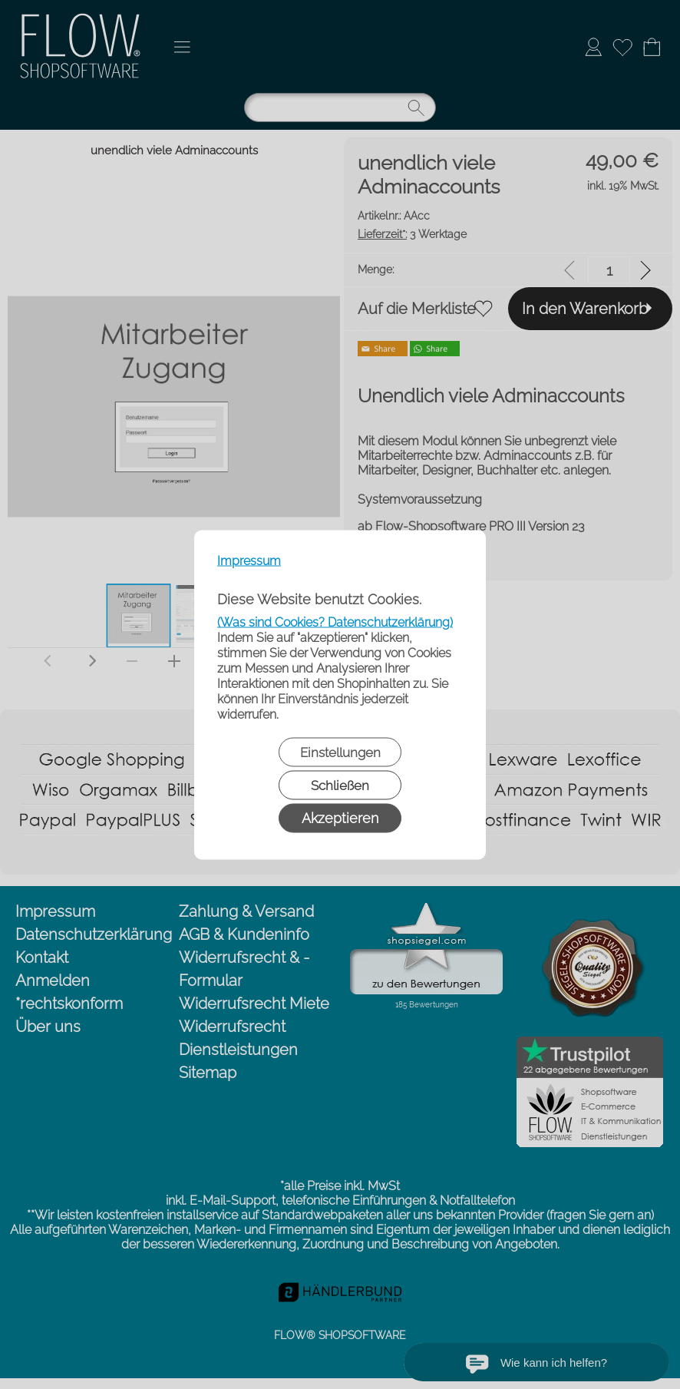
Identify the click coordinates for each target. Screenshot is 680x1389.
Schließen (340, 784)
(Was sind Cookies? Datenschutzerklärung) (335, 621)
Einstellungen (340, 751)
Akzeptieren (340, 817)
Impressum (249, 560)
